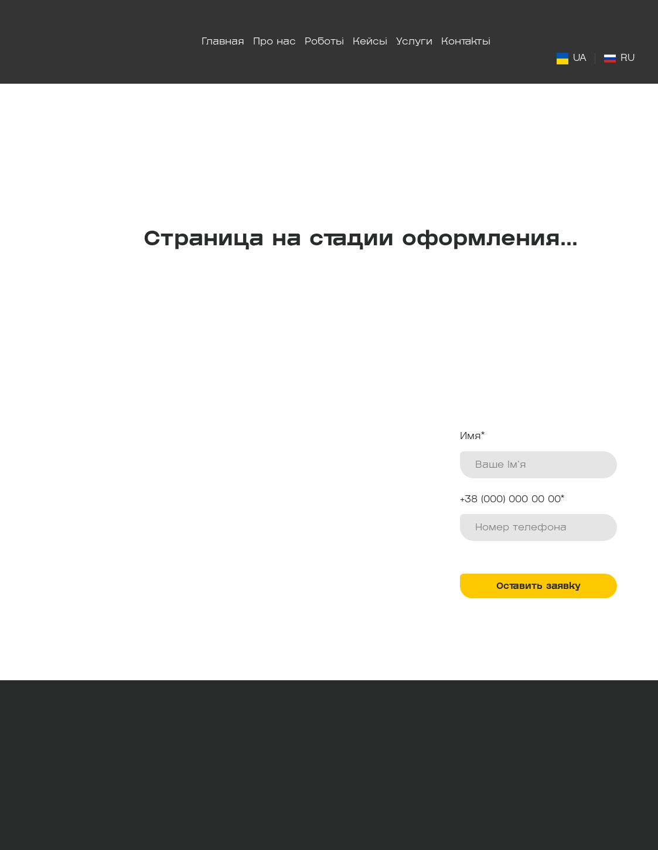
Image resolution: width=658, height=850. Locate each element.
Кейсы (370, 41)
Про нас (274, 41)
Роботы (324, 41)
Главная (223, 41)
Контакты (465, 41)
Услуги (414, 41)
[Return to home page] (82, 41)
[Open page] (562, 58)
